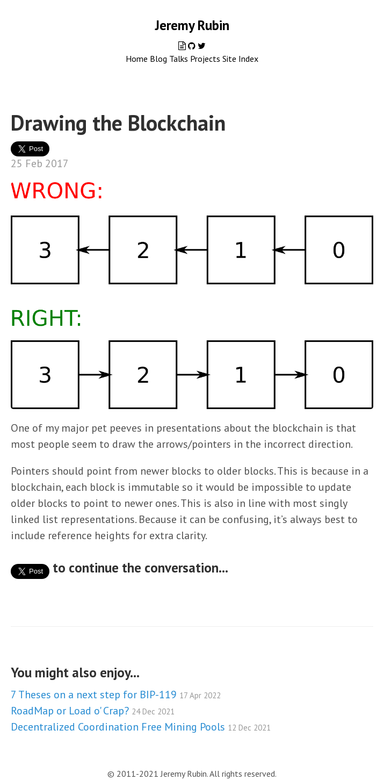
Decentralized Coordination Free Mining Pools (141, 727)
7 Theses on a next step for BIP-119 (116, 695)
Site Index (240, 58)
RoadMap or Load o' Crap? (93, 711)
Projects (205, 58)
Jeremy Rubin (192, 25)
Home (137, 58)
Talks (178, 58)
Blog (158, 58)
